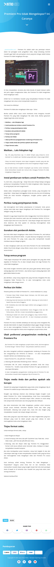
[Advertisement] (27, 504)
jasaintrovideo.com (11, 62)
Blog (12, 520)
